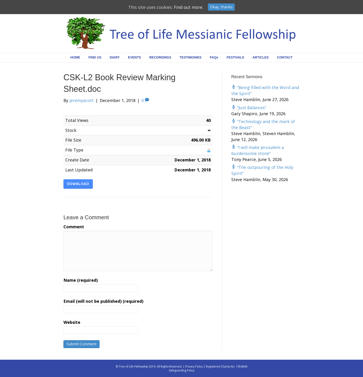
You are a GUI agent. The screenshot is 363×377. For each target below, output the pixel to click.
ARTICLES (261, 57)
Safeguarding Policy (181, 370)
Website (71, 322)
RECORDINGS (160, 57)
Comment (73, 226)
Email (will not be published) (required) (103, 301)
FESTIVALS (235, 57)
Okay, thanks (221, 6)
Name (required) (80, 280)
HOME (75, 57)
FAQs (214, 57)
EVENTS (134, 57)
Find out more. (188, 7)
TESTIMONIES (191, 57)
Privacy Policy (194, 366)
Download (78, 184)
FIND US (94, 57)
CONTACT (285, 57)
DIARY (115, 57)
